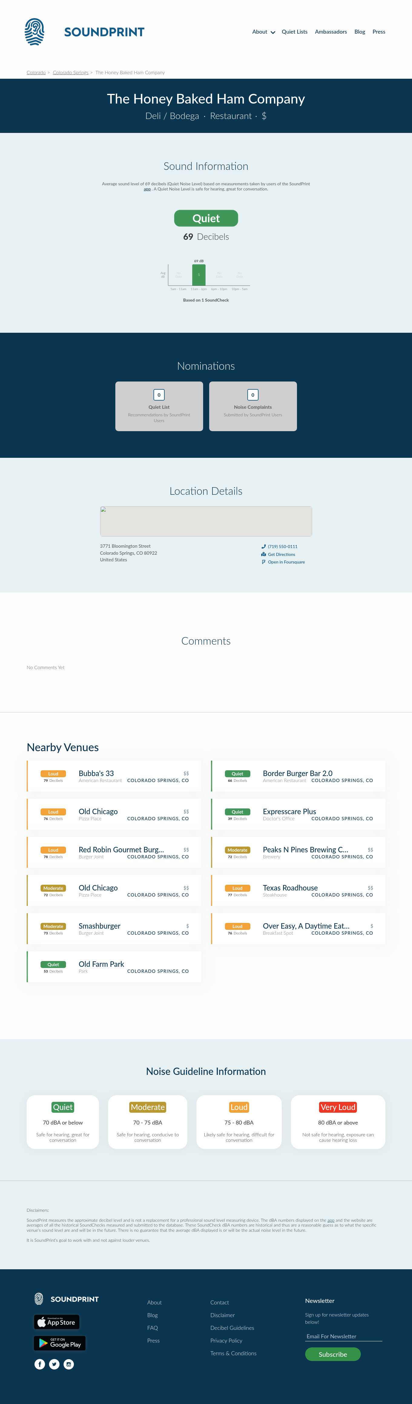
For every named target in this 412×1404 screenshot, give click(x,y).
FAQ (152, 1327)
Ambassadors (331, 31)
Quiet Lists (295, 31)
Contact (219, 1302)
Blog (359, 31)
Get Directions (278, 554)
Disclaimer (222, 1315)
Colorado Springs (71, 72)
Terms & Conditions (233, 1353)
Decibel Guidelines (232, 1327)
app (147, 188)
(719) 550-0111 (279, 546)
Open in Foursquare (283, 561)
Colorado (36, 72)
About (263, 31)
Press (379, 31)
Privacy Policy (226, 1340)
